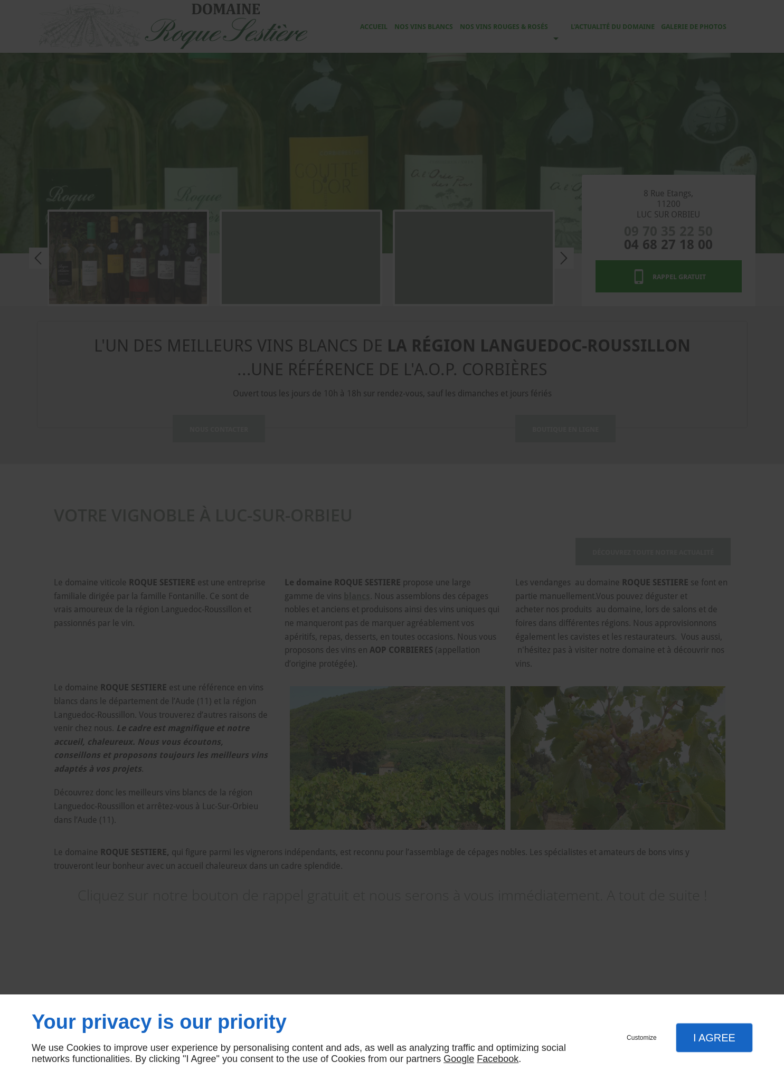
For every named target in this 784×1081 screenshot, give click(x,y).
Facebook (497, 1059)
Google (458, 1059)
